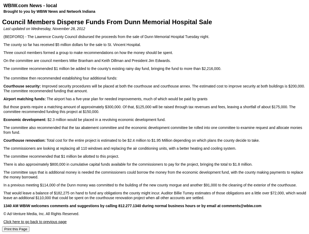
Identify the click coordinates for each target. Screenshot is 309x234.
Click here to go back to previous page (35, 222)
